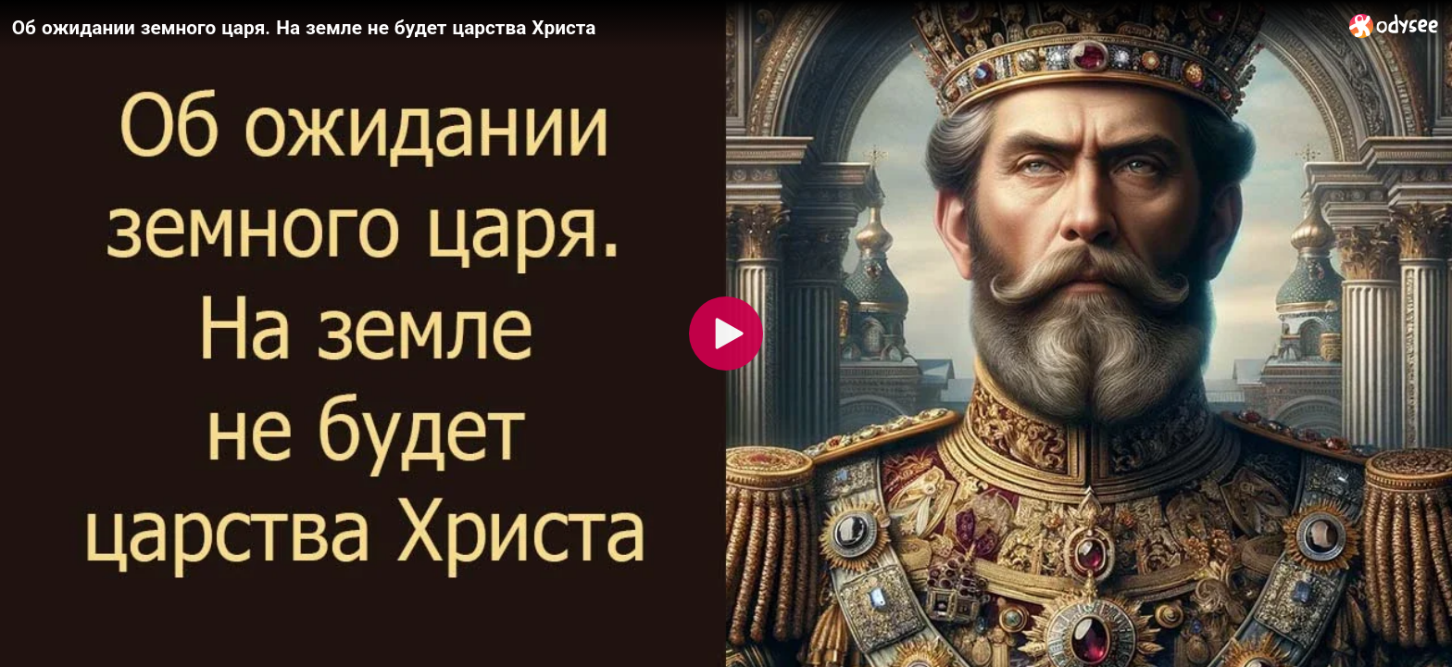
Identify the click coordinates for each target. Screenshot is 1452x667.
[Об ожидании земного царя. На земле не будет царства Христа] (673, 27)
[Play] (726, 333)
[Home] (1394, 25)
